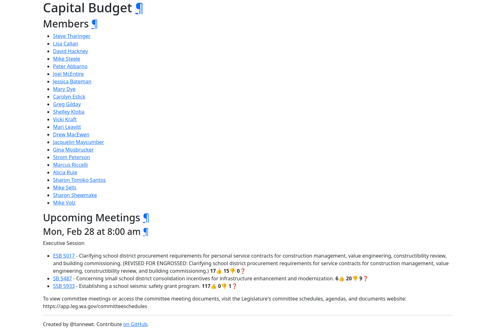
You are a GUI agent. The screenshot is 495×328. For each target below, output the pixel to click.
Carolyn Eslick (69, 96)
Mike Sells (64, 187)
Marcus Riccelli (70, 164)
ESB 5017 (64, 255)
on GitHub (135, 324)
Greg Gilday (67, 104)
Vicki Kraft (65, 119)
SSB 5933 (64, 286)
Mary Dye (64, 89)
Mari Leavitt (67, 126)
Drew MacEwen (71, 134)
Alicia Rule (65, 172)
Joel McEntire (68, 73)
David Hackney (70, 51)
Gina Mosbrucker (73, 149)
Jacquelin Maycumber (78, 142)
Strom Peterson (71, 157)
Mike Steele (66, 58)
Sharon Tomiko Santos (79, 179)
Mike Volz (64, 202)
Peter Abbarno (70, 66)
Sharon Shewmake (75, 195)
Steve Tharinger (71, 36)
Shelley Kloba (69, 111)
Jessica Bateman (72, 81)
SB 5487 (62, 278)
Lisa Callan (65, 43)
